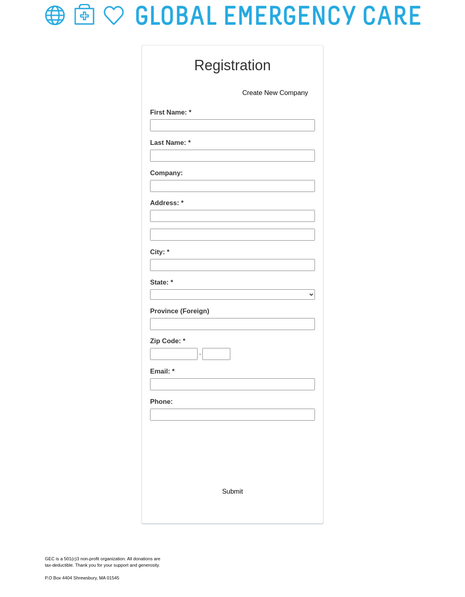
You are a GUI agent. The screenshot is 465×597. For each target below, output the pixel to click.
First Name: (169, 112)
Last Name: (169, 142)
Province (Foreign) (179, 311)
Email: (161, 371)
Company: (166, 173)
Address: (165, 203)
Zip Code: (166, 341)
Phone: (161, 401)
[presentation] (210, 443)
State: (160, 282)
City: (158, 252)
